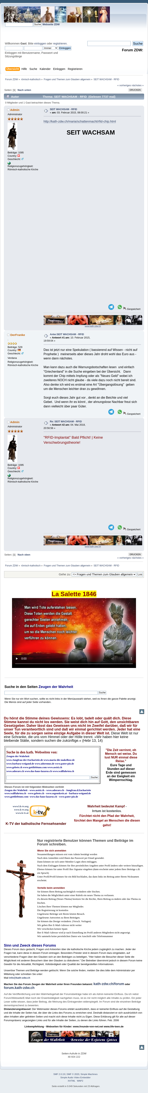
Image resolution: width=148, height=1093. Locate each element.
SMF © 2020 (73, 1074)
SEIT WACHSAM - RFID (63, 109)
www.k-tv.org (21, 809)
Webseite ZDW (51, 24)
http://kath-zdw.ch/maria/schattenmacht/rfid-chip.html (80, 121)
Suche (9, 687)
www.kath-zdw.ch (93, 326)
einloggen (40, 43)
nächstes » (138, 85)
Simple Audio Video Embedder (75, 1077)
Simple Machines (89, 1074)
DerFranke (17, 335)
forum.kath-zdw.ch (19, 988)
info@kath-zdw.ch (19, 977)
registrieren (60, 43)
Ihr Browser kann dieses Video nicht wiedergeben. (74, 633)
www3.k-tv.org (21, 806)
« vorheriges (124, 85)
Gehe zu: (65, 574)
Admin (15, 109)
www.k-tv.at (22, 812)
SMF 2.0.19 (59, 1074)
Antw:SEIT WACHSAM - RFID (67, 334)
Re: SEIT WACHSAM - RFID (66, 421)
